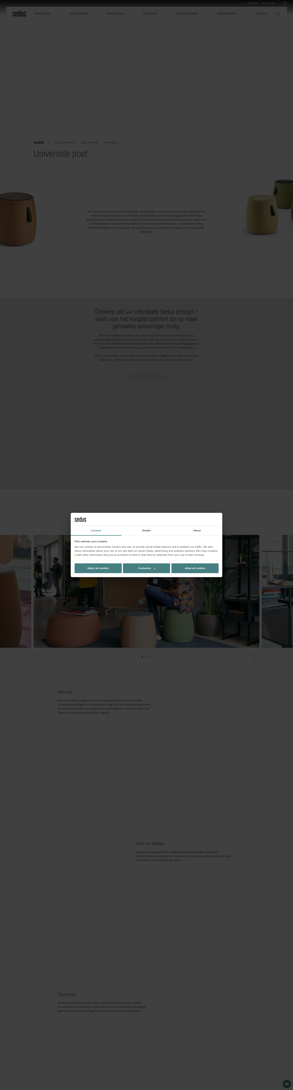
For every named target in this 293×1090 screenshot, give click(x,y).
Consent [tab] (96, 530)
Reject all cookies (98, 568)
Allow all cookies (195, 568)
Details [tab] (146, 530)
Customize (146, 568)
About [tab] (197, 530)
